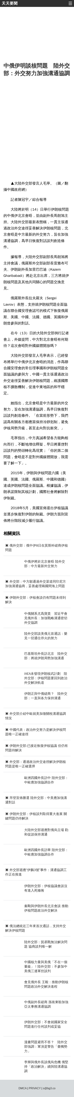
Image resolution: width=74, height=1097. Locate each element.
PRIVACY (35, 1088)
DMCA (22, 1088)
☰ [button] (70, 3)
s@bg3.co (49, 1088)
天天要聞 (10, 3)
